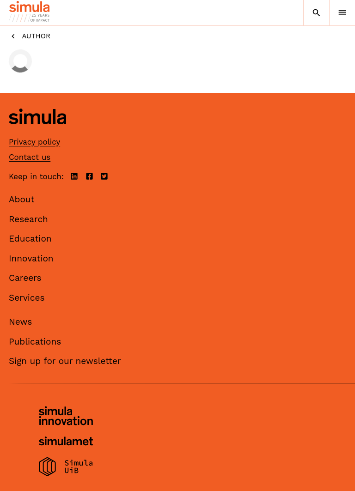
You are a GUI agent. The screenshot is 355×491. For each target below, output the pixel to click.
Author (29, 36)
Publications (35, 341)
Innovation (31, 258)
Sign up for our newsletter (65, 361)
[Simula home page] (37, 131)
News (20, 321)
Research (28, 219)
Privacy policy (34, 141)
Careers (25, 278)
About (22, 199)
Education (30, 238)
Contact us (29, 157)
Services (26, 297)
